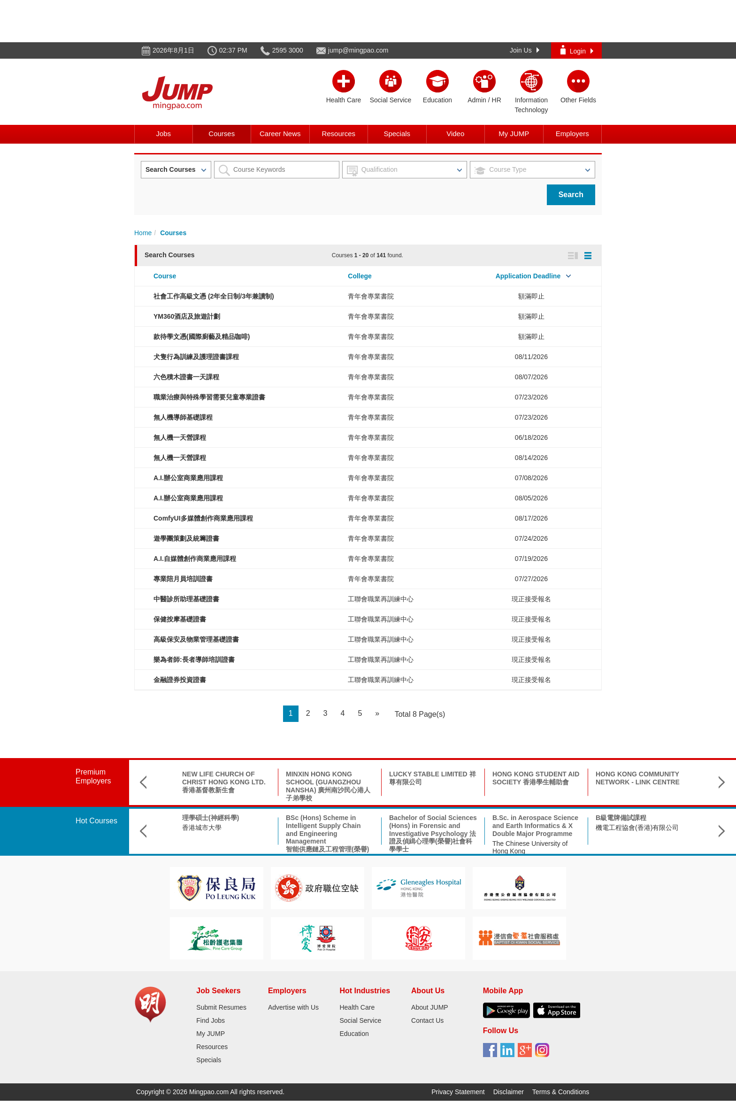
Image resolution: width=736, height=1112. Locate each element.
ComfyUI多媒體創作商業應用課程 (203, 518)
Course (164, 276)
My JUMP (513, 134)
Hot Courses (96, 821)
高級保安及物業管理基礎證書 (196, 639)
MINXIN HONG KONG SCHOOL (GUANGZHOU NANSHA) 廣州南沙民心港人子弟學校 (328, 785)
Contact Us (427, 1020)
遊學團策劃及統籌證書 (186, 538)
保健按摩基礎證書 (179, 619)
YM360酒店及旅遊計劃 (186, 316)
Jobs (163, 134)
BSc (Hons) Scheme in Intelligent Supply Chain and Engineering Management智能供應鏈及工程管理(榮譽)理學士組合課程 (327, 837)
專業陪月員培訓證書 (183, 579)
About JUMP (429, 1007)
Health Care (357, 1007)
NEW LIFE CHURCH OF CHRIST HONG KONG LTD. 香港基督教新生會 (224, 782)
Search (571, 195)
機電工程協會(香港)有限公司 (637, 827)
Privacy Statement (458, 1092)
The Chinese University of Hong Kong (529, 847)
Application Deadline (528, 276)
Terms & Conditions (560, 1092)
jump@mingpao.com (358, 50)
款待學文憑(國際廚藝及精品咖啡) (201, 336)
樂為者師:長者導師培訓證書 (194, 659)
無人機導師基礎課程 (183, 417)
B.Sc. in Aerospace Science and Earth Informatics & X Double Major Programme (535, 825)
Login (576, 50)
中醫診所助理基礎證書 (186, 599)
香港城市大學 (202, 827)
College (360, 276)
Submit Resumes (221, 1007)
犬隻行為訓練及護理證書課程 (196, 356)
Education (353, 1033)
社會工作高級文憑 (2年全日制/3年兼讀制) (213, 296)
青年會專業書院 (371, 296)
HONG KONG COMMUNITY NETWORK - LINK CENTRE (638, 778)
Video (455, 134)
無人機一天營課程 (179, 437)
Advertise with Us (293, 1007)
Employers (572, 134)
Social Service (360, 1020)
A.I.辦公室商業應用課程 (188, 478)
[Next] (377, 714)
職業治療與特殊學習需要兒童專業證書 (209, 397)
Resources (338, 134)
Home (143, 233)
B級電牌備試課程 (621, 817)
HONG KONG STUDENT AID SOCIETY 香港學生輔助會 (535, 778)
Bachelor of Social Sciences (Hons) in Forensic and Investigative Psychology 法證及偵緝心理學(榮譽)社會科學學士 (433, 833)
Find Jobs (210, 1020)
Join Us (524, 50)
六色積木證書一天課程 (186, 377)
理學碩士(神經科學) (210, 817)
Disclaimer (508, 1092)
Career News (280, 134)
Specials (396, 134)
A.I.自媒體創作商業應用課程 (194, 558)
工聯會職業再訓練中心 (381, 599)
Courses (221, 134)
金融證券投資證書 (179, 679)
